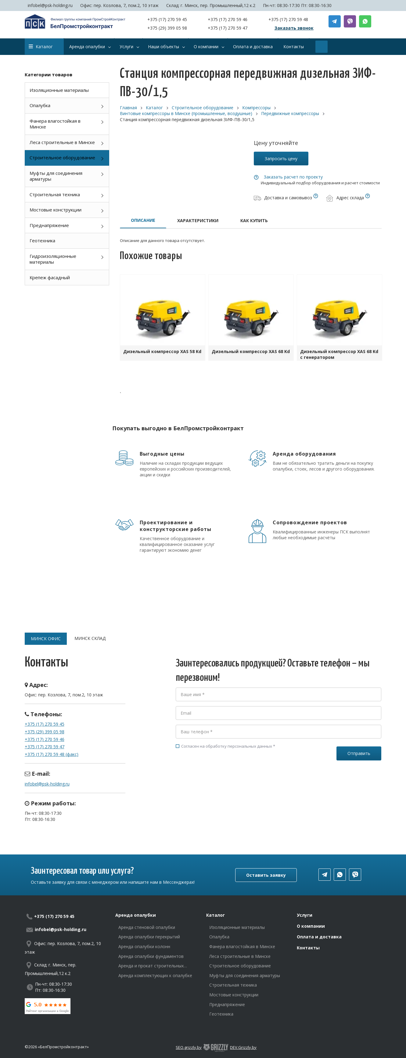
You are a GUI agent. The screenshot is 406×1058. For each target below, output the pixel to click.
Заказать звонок (294, 28)
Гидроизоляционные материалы (53, 259)
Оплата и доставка (319, 937)
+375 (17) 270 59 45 (167, 19)
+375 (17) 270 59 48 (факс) (51, 754)
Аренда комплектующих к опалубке (155, 975)
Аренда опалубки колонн (144, 946)
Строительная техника (55, 194)
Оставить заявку (266, 875)
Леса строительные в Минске (62, 142)
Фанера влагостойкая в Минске (55, 124)
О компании (311, 926)
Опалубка (40, 105)
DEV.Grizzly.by (243, 1047)
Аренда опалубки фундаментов (151, 956)
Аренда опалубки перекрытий (149, 937)
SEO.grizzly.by (189, 1047)
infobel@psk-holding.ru (50, 5)
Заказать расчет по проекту (293, 177)
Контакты (308, 948)
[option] (162, 319)
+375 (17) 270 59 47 (227, 28)
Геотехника (42, 240)
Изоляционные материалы (59, 90)
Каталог (41, 46)
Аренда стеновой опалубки (146, 927)
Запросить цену (281, 158)
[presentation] (222, 776)
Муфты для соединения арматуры (56, 176)
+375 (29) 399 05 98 (167, 28)
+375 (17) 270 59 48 (288, 19)
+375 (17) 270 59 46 (227, 19)
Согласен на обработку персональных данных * (225, 746)
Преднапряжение (49, 225)
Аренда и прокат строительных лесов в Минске (151, 966)
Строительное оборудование (62, 157)
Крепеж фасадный (50, 277)
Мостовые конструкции (55, 210)
